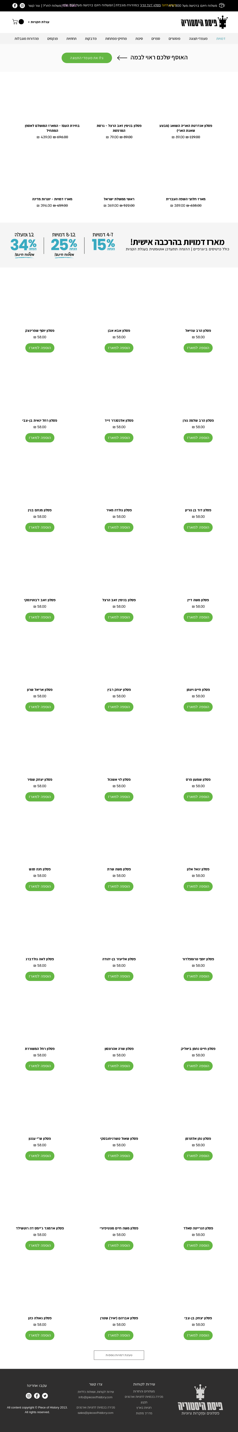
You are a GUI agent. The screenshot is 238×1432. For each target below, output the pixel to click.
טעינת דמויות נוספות (119, 1355)
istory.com (105, 1397)
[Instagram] (22, 5)
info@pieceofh (89, 1397)
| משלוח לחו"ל (51, 5)
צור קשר (34, 5)
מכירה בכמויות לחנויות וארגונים (144, 1397)
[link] (18, 21)
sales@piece (86, 1413)
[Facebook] (14, 5)
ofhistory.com (104, 1413)
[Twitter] (45, 1396)
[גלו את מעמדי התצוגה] (87, 58)
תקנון (144, 1402)
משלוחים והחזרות (144, 1391)
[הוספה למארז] (198, 348)
